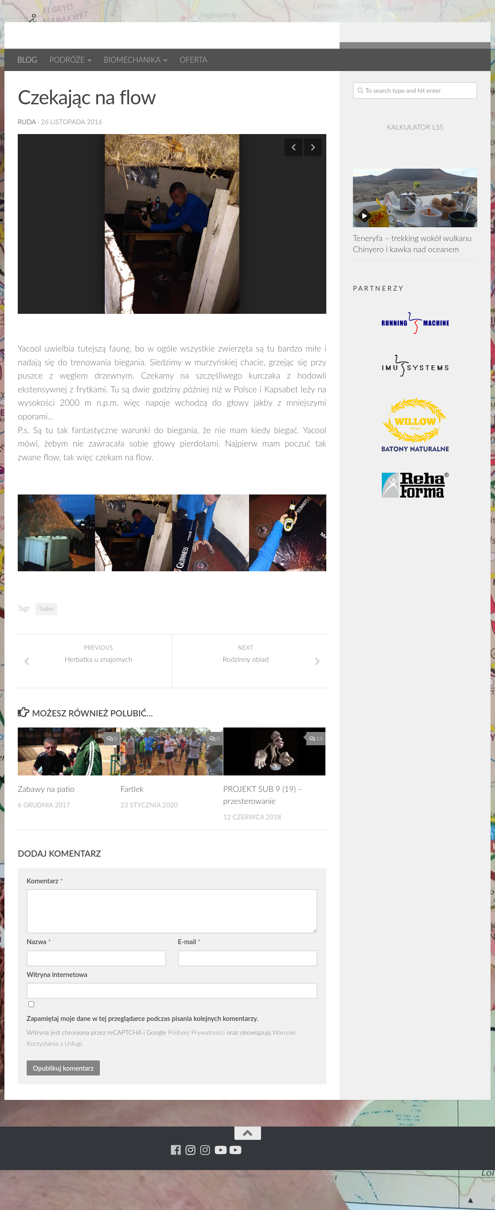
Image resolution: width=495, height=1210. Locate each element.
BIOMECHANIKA (132, 59)
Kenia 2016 (131, 84)
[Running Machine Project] (442, 84)
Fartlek (131, 817)
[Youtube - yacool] (471, 84)
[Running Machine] (413, 84)
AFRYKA (32, 84)
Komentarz (45, 909)
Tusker (46, 637)
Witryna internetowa (57, 1003)
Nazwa (39, 970)
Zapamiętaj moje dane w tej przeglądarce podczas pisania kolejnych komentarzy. (142, 1047)
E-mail (189, 970)
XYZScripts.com (278, 1204)
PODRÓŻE (66, 59)
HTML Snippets (215, 1204)
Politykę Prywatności (196, 1061)
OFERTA (193, 59)
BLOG (27, 59)
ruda (27, 150)
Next (313, 176)
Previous (293, 176)
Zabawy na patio (46, 817)
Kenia (92, 84)
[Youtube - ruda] (457, 84)
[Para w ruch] (427, 84)
